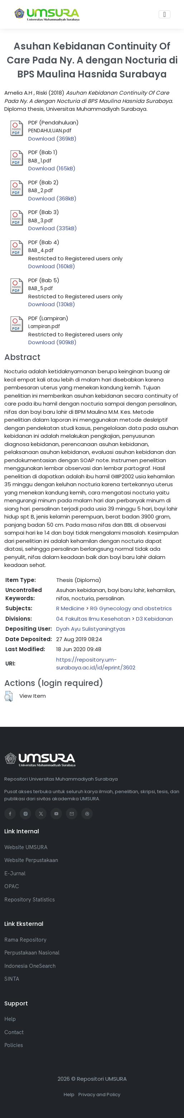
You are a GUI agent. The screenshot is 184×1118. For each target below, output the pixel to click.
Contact (14, 1032)
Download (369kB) (52, 138)
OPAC (11, 886)
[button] (8, 696)
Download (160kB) (51, 266)
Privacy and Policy (99, 1094)
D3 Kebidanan (154, 618)
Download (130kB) (51, 304)
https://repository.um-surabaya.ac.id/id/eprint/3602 (95, 664)
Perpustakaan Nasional (31, 952)
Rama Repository (25, 939)
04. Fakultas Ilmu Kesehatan (93, 618)
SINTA (11, 978)
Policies (13, 1045)
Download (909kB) (52, 342)
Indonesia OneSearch (29, 965)
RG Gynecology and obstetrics (131, 608)
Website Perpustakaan (31, 860)
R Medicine (70, 608)
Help (10, 1018)
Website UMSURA (26, 847)
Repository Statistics (29, 899)
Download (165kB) (52, 168)
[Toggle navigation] (164, 14)
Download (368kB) (52, 198)
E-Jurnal (14, 873)
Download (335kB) (52, 228)
